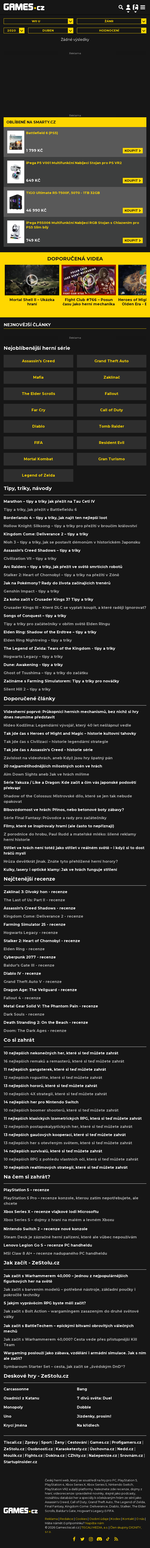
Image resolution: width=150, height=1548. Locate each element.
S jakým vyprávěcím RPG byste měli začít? (45, 1303)
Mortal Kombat (38, 459)
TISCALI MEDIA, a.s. (94, 1527)
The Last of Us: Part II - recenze (34, 900)
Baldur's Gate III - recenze (29, 965)
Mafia (38, 377)
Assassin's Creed (38, 361)
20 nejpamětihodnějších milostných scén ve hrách (53, 766)
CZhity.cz (77, 1455)
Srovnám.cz (131, 1455)
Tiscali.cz (13, 1442)
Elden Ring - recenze (24, 949)
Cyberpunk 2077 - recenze (30, 957)
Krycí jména (15, 1425)
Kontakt (129, 1519)
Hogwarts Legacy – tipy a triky (33, 656)
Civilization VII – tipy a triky (30, 558)
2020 (11, 30)
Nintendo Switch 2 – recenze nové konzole (46, 1229)
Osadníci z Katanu (21, 1398)
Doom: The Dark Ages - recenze (35, 1031)
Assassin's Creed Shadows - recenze (40, 908)
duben (48, 30)
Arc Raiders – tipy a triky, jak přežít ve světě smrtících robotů (63, 567)
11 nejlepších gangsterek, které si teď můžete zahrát (55, 1069)
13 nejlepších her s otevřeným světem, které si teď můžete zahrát (68, 1143)
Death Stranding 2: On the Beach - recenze (46, 1022)
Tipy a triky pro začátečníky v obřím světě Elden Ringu (57, 624)
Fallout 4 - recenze (22, 998)
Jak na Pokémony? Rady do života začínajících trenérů (57, 583)
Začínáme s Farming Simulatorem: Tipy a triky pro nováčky (61, 681)
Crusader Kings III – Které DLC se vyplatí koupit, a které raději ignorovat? (75, 607)
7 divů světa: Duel (94, 1398)
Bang (82, 1389)
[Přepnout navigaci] (128, 7)
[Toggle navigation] (142, 7)
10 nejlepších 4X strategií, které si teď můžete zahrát (55, 1094)
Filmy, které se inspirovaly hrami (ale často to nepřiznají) (59, 826)
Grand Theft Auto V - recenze (33, 982)
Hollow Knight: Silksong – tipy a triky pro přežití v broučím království (70, 526)
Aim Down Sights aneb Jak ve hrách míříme (46, 774)
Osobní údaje (99, 1519)
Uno (7, 1416)
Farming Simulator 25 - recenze (35, 924)
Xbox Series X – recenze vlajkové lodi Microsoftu (51, 1212)
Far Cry (38, 410)
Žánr (109, 21)
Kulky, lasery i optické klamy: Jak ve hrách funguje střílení (60, 869)
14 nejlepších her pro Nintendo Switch (41, 1102)
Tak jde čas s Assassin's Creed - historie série (48, 750)
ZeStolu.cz (14, 1449)
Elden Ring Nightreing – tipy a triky (38, 640)
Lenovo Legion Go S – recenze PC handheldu (48, 1245)
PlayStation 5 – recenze (26, 1190)
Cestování (77, 1442)
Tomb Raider (111, 426)
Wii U (36, 21)
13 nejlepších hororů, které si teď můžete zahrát (50, 1086)
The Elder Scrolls (38, 394)
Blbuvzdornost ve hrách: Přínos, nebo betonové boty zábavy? (64, 810)
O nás (140, 1519)
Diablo (38, 426)
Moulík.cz (13, 1455)
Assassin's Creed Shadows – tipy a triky (42, 550)
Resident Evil (111, 443)
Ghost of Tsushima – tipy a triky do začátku (46, 673)
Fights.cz (34, 1455)
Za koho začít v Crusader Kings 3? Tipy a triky (48, 599)
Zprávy (31, 1442)
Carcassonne (16, 1389)
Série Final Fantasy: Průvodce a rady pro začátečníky (55, 818)
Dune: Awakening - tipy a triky (33, 665)
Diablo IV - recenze (22, 973)
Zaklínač (111, 377)
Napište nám (94, 1523)
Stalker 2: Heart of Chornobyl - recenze (42, 941)
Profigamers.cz (126, 1442)
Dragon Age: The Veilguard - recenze (40, 990)
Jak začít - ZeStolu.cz (31, 1263)
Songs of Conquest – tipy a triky (35, 616)
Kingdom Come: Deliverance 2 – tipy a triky (46, 534)
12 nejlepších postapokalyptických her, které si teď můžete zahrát (68, 1126)
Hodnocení (109, 30)
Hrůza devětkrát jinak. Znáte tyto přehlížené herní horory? (61, 861)
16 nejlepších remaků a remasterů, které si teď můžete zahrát (64, 1061)
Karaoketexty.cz (71, 1449)
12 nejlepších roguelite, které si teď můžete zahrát (53, 1077)
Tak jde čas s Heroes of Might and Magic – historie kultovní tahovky (70, 733)
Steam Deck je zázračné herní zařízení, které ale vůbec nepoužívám (70, 1237)
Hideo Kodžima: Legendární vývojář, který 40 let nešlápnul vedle (67, 725)
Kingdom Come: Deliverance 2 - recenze (43, 916)
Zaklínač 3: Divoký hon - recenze (35, 892)
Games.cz (99, 1442)
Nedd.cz (125, 1449)
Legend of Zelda (38, 475)
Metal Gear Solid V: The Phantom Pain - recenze (51, 1006)
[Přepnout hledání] (121, 7)
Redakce (66, 1519)
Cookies (81, 1519)
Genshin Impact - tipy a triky (31, 591)
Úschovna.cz (102, 1449)
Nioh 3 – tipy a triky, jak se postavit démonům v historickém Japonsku (72, 542)
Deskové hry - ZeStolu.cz (36, 1376)
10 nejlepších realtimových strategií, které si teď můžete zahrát (66, 1167)
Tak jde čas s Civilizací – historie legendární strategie (56, 742)
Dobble (84, 1407)
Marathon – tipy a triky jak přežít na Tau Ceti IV (49, 501)
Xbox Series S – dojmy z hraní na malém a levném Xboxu (59, 1220)
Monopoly (13, 1407)
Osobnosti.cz (40, 1449)
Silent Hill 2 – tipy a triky (27, 689)
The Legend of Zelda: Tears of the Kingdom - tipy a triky (59, 648)
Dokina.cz (55, 1455)
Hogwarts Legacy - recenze (31, 933)
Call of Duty (111, 410)
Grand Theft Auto (111, 361)
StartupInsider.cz (20, 1462)
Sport (46, 1442)
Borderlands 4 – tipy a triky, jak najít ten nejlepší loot (55, 518)
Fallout (111, 394)
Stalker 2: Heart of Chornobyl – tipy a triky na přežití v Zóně (61, 575)
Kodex (116, 1519)
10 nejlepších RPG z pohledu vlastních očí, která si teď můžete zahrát (71, 1159)
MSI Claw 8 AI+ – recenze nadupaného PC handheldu (55, 1253)
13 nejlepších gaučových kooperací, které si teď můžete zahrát (65, 1135)
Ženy (59, 1442)
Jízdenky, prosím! (94, 1416)
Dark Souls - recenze (24, 1014)
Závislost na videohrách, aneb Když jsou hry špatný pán (58, 758)
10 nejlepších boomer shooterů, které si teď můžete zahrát (61, 1110)
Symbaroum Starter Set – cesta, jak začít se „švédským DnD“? (64, 1366)
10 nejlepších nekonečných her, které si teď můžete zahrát (61, 1053)
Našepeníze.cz (103, 1455)
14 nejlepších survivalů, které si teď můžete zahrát (53, 1151)
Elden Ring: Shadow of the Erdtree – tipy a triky (50, 632)
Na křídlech (88, 1425)
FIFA (38, 443)
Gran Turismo (111, 459)
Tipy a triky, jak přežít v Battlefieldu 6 (40, 509)
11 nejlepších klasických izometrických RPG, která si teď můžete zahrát (73, 1118)
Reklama (51, 1519)
